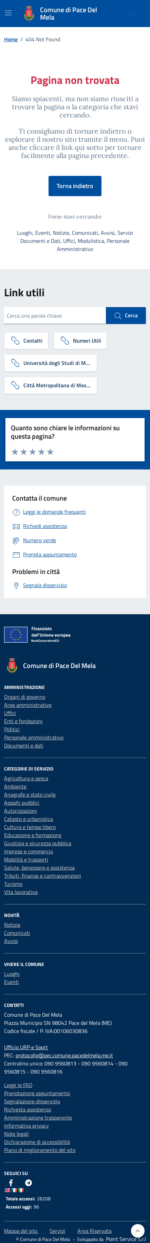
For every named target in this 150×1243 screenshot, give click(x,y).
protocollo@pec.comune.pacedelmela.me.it (64, 1055)
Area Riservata (94, 1231)
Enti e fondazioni (23, 721)
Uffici (69, 241)
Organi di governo (24, 697)
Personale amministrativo (33, 737)
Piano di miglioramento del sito (39, 1150)
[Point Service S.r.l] (125, 1239)
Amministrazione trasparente (38, 1117)
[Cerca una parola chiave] (55, 315)
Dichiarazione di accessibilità (37, 1142)
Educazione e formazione (32, 835)
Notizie (61, 233)
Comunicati (85, 233)
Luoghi (25, 233)
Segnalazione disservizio (32, 1101)
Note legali (16, 1134)
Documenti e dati (23, 745)
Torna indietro (75, 185)
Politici (12, 729)
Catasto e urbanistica (28, 819)
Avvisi (108, 233)
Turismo (13, 884)
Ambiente (15, 786)
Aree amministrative (28, 705)
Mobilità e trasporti (26, 859)
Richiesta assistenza (27, 1109)
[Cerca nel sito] (132, 13)
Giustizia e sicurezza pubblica (37, 843)
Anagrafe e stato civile (30, 794)
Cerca (126, 315)
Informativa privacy (26, 1126)
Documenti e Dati (40, 241)
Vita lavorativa (21, 892)
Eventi (42, 233)
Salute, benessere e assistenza (39, 868)
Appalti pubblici (21, 803)
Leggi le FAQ (18, 1085)
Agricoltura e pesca (26, 778)
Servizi (125, 233)
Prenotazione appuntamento (37, 1093)
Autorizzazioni (20, 811)
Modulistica (91, 241)
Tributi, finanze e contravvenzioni (42, 876)
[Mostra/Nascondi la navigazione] (8, 13)
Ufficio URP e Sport (26, 1047)
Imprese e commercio (28, 851)
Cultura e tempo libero (30, 827)
